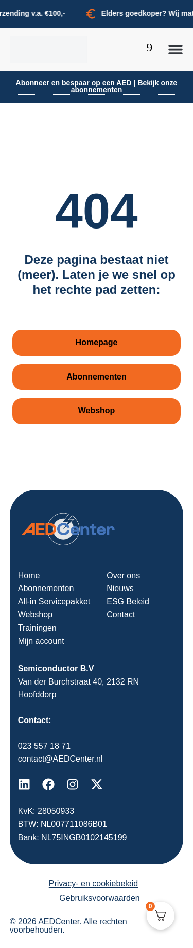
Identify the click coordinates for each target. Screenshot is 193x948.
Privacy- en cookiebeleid (93, 883)
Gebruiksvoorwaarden (99, 898)
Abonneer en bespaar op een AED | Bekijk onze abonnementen (97, 86)
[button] (175, 49)
